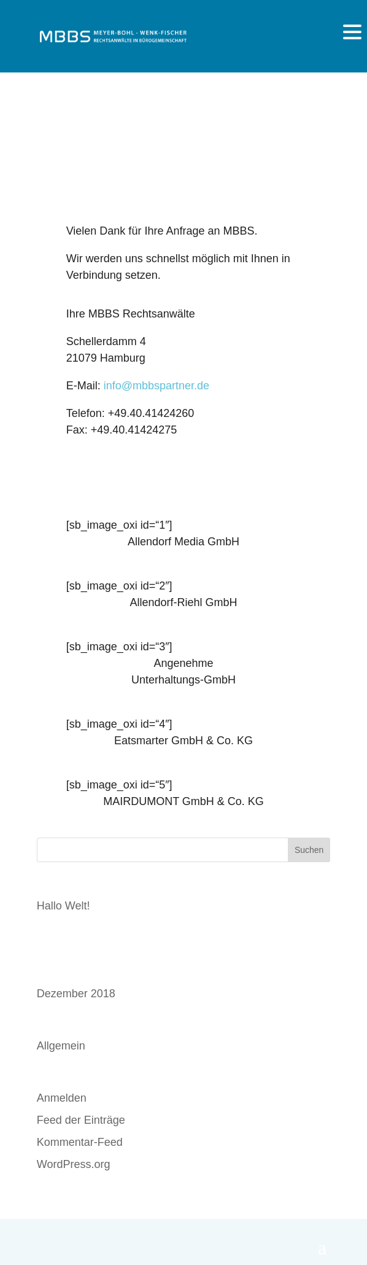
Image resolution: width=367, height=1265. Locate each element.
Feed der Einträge (81, 1120)
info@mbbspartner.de (156, 385)
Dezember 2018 (76, 993)
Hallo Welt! (63, 906)
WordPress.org (73, 1164)
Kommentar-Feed (80, 1142)
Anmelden (62, 1098)
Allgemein (61, 1046)
